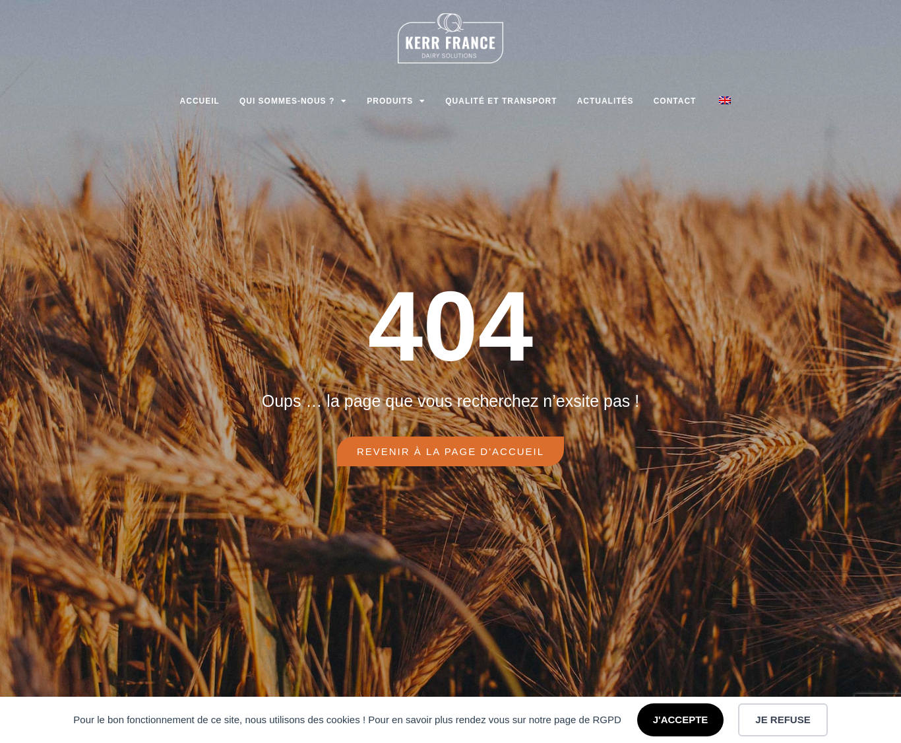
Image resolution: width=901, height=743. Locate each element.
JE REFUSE (782, 719)
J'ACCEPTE (680, 719)
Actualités (605, 101)
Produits (396, 101)
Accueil (200, 101)
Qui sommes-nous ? (293, 101)
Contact (675, 101)
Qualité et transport (501, 101)
